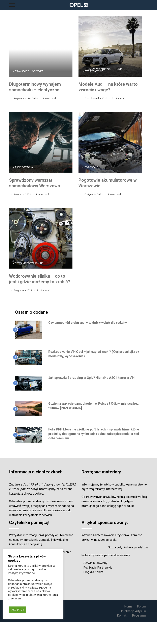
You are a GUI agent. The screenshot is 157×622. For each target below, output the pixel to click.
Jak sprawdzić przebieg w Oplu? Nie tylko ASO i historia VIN (91, 378)
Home (128, 606)
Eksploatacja (24, 167)
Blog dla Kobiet (93, 572)
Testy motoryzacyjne (103, 70)
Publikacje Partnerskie (98, 567)
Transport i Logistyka (29, 71)
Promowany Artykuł (98, 69)
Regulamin (139, 615)
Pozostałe (91, 167)
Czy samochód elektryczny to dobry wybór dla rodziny (87, 323)
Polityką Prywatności (21, 573)
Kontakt (122, 615)
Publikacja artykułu (136, 547)
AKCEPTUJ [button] (17, 609)
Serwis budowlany (95, 563)
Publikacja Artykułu (133, 611)
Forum (141, 606)
